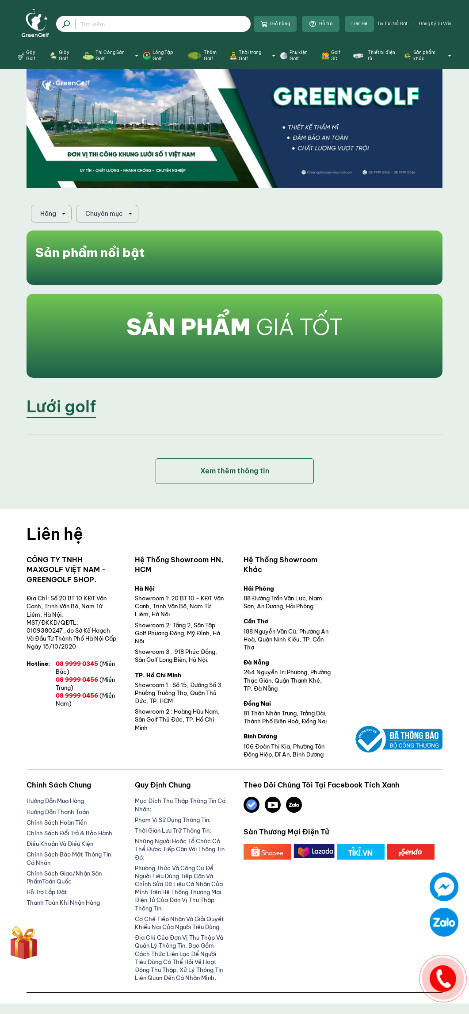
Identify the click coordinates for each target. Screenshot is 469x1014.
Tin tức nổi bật (392, 24)
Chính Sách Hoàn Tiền (57, 822)
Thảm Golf (201, 55)
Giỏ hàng (275, 24)
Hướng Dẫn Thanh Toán (58, 811)
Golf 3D (330, 55)
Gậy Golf (26, 55)
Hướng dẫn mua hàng (55, 800)
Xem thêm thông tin (234, 470)
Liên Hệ (359, 24)
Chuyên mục (104, 214)
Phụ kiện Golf (294, 55)
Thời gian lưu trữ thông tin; (173, 830)
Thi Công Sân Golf (110, 55)
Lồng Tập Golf (158, 55)
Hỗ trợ (321, 23)
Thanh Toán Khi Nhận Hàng (63, 902)
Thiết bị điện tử (373, 55)
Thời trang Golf (252, 55)
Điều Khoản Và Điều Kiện (60, 843)
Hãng (48, 214)
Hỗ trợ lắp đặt (47, 891)
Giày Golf (59, 55)
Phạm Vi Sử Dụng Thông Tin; (173, 819)
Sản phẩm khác (427, 55)
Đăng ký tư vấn (435, 24)
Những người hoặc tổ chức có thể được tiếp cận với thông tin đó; (180, 848)
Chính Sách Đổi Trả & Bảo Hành (69, 833)
